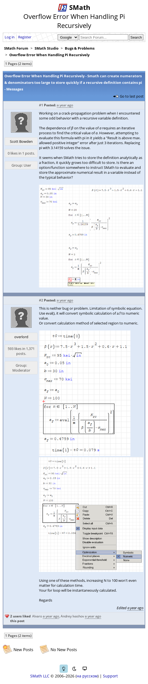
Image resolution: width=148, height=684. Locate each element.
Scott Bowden (21, 141)
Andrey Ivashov (72, 616)
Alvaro (37, 616)
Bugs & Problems (79, 48)
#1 (41, 105)
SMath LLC (39, 676)
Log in (10, 37)
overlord (21, 336)
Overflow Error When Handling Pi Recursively (49, 54)
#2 (41, 300)
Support (110, 676)
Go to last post (132, 96)
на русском (87, 676)
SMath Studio (46, 48)
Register (24, 37)
